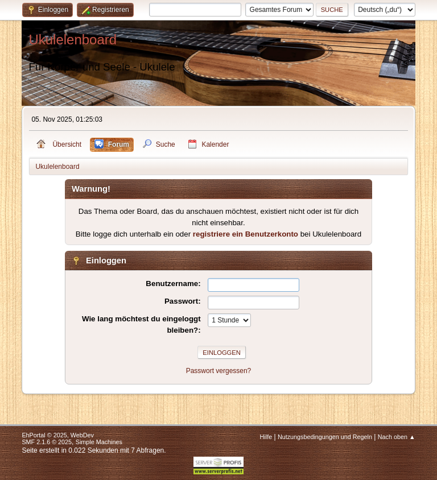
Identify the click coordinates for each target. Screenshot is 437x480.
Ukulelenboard (72, 39)
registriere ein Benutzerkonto (245, 234)
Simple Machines (99, 441)
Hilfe (266, 436)
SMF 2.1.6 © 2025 (47, 441)
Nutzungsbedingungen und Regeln (325, 436)
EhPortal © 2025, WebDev (57, 435)
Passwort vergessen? (219, 371)
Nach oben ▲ (396, 436)
